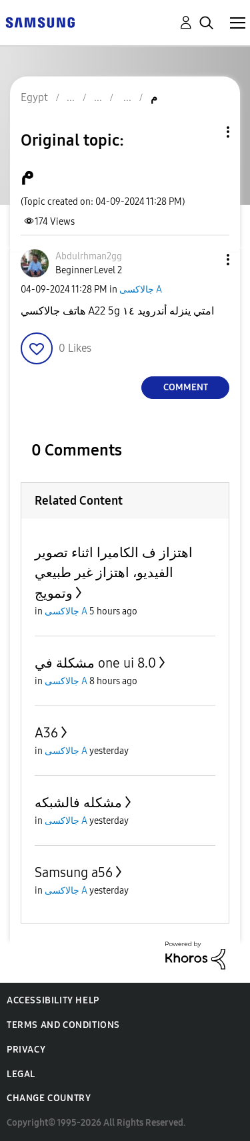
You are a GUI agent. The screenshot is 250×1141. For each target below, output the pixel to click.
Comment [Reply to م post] (185, 387)
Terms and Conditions (63, 1025)
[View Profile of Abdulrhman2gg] (88, 256)
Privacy (26, 1049)
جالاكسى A (140, 289)
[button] (206, 259)
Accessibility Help (53, 1000)
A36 (46, 733)
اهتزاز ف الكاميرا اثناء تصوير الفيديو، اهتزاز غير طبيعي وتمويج (114, 573)
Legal (21, 1074)
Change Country (49, 1098)
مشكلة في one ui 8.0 (95, 663)
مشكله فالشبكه (78, 803)
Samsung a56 (74, 872)
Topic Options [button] (205, 132)
